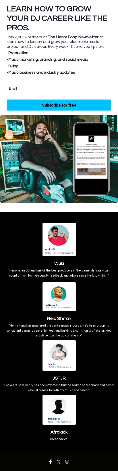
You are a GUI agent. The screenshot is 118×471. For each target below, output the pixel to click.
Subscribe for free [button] (59, 105)
